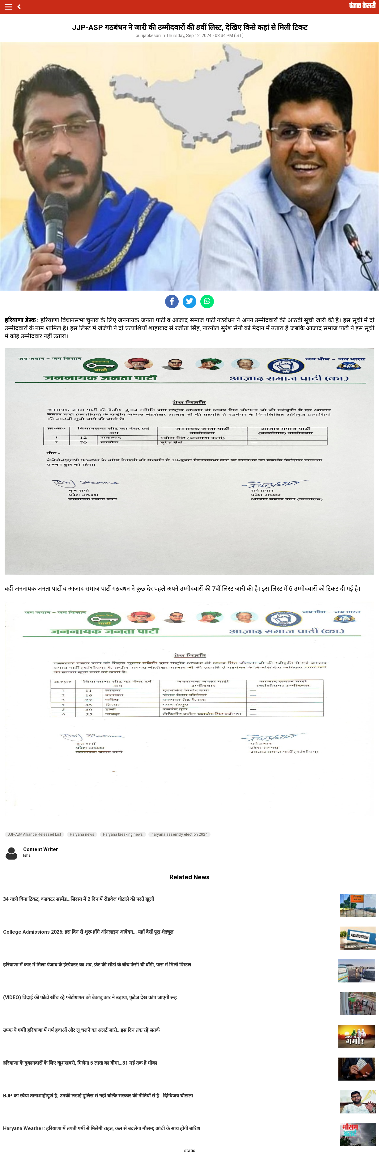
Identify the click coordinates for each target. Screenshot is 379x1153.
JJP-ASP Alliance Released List (34, 834)
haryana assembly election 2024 (179, 834)
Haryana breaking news (123, 834)
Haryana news (82, 834)
